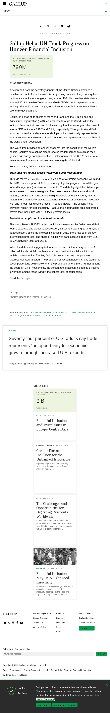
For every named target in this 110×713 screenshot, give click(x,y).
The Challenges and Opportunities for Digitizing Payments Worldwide (52, 510)
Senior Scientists (40, 618)
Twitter (8, 622)
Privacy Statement (31, 670)
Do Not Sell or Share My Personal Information (71, 670)
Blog (67, 312)
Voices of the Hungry (37, 179)
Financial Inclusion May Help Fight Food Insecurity (52, 577)
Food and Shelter (30, 316)
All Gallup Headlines (46, 312)
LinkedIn (4, 622)
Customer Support (87, 622)
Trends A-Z (38, 622)
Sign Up (101, 654)
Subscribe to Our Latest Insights (17, 649)
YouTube (21, 622)
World (58, 316)
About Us (60, 613)
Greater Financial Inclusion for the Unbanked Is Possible (53, 455)
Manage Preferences (65, 705)
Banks (61, 312)
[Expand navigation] (4, 3)
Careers (59, 618)
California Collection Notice (15, 675)
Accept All (43, 705)
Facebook (17, 622)
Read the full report (21, 278)
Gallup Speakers (86, 618)
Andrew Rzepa (22, 83)
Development (78, 312)
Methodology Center (42, 613)
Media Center (85, 613)
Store (58, 632)
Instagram (13, 622)
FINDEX (35, 224)
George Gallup (39, 627)
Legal (45, 670)
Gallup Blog (47, 316)
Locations (60, 622)
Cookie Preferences (11, 670)
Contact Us (87, 628)
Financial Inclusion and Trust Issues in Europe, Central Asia (52, 424)
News (58, 627)
